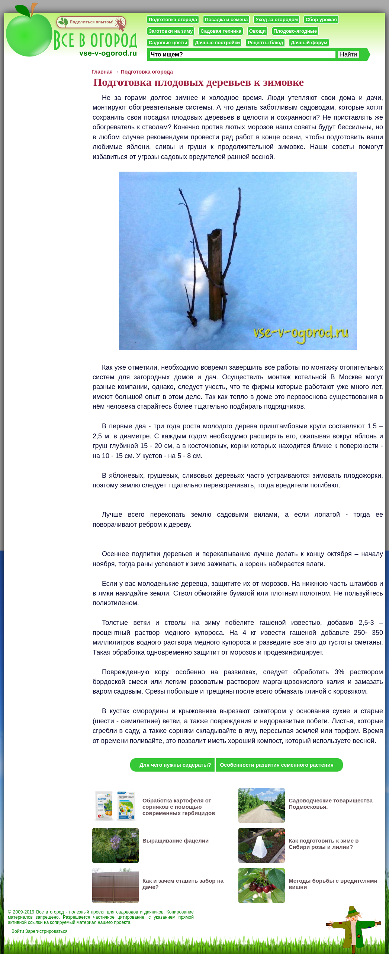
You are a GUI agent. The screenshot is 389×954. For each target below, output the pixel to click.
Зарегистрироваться (46, 931)
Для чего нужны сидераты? (175, 765)
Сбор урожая (321, 19)
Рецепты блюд (265, 42)
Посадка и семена (226, 19)
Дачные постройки (217, 42)
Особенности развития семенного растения (276, 765)
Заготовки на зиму (171, 31)
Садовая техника (220, 31)
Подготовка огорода (173, 19)
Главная (102, 72)
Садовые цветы (168, 42)
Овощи (257, 31)
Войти (18, 931)
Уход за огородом (276, 19)
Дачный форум (309, 42)
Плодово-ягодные (295, 31)
